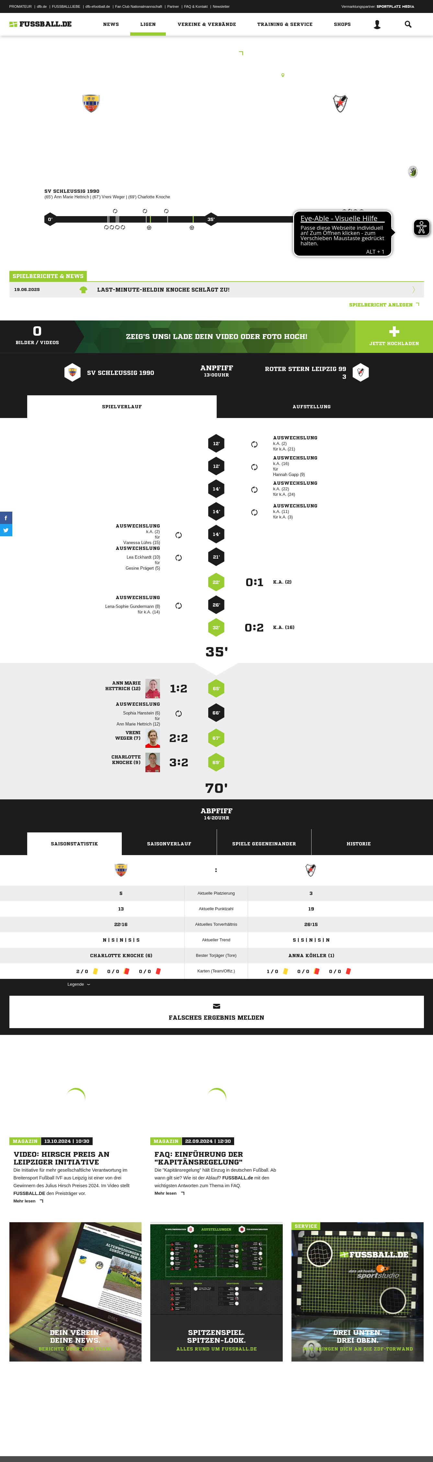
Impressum (18, 1447)
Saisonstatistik (74, 843)
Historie (359, 843)
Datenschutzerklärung (50, 1447)
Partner (173, 6)
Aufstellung (311, 406)
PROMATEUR (20, 6)
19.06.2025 (27, 289)
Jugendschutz (126, 1447)
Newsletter (221, 6)
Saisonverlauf (169, 843)
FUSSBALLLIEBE (66, 6)
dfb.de (42, 6)
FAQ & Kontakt (196, 6)
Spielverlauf (122, 406)
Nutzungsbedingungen (90, 1447)
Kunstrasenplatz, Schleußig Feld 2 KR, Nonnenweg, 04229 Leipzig (216, 75)
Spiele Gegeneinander (264, 843)
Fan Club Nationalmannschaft (138, 6)
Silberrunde (216, 54)
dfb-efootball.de (97, 6)
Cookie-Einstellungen (199, 1447)
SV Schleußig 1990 (91, 131)
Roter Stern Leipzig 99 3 (340, 131)
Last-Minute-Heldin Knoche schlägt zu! (163, 289)
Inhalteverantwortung (159, 1447)
